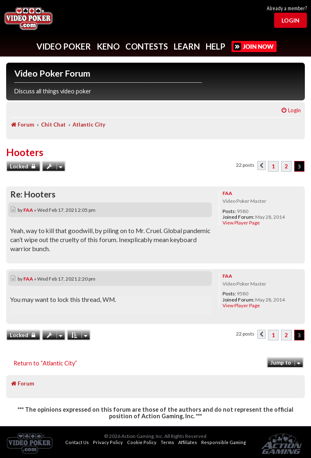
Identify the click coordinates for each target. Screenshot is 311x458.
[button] (261, 165)
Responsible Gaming (223, 442)
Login (290, 20)
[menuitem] (291, 110)
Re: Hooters (32, 194)
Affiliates (187, 442)
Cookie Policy (142, 442)
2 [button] (286, 166)
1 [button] (273, 166)
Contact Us (77, 442)
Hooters (24, 152)
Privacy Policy (108, 442)
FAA (227, 193)
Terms (167, 442)
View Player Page (241, 223)
